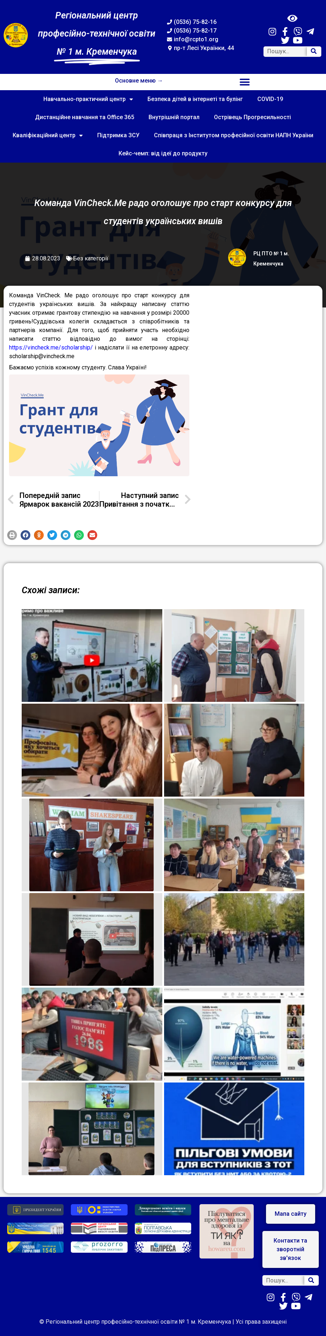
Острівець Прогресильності (252, 117)
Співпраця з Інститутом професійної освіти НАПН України (233, 135)
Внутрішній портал (174, 117)
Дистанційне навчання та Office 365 (84, 117)
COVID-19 (270, 99)
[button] (244, 82)
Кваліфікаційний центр (48, 135)
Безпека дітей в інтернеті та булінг (195, 99)
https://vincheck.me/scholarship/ (51, 347)
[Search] (314, 51)
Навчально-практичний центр (88, 99)
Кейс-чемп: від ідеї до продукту (163, 153)
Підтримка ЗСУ (118, 135)
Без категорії (90, 258)
